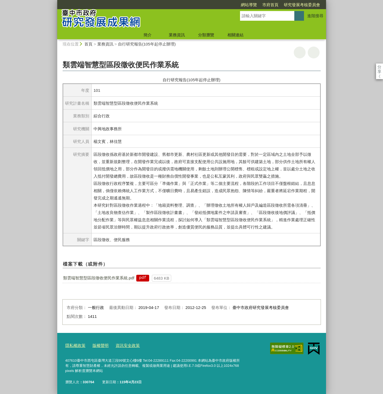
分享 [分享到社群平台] (379, 67)
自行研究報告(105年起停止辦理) (147, 44)
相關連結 (235, 35)
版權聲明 (97, 345)
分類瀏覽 (206, 35)
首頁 (88, 44)
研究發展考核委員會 (271, 4)
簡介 (148, 35)
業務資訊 (177, 35)
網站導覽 (218, 4)
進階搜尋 (315, 15)
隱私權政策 (74, 345)
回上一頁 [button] (314, 52)
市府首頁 (239, 4)
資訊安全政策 (121, 345)
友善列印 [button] (300, 52)
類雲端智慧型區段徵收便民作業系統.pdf (98, 278)
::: (55, 2)
